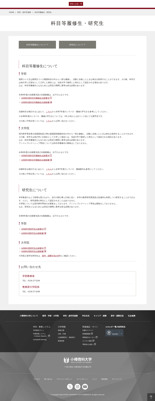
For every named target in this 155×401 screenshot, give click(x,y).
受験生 (6, 4)
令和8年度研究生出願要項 (32, 229)
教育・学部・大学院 (50, 316)
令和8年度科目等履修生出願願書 (35, 102)
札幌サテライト (87, 330)
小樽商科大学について (29, 316)
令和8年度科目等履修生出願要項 (35, 98)
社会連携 (131, 316)
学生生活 (85, 316)
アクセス (37, 379)
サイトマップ (116, 379)
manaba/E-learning (39, 339)
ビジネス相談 (87, 341)
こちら (49, 112)
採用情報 (104, 379)
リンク (94, 379)
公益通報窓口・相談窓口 (66, 337)
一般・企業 (24, 4)
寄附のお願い (75, 4)
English (55, 4)
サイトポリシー (82, 379)
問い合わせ (48, 379)
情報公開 (61, 330)
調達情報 (61, 341)
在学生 (40, 4)
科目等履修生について (36, 45)
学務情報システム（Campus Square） (40, 335)
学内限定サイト (38, 330)
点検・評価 (62, 334)
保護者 (33, 4)
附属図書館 (86, 334)
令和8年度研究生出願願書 (32, 233)
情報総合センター (88, 337)
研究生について (76, 45)
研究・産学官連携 (24, 12)
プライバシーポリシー (64, 379)
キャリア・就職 (100, 316)
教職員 (47, 4)
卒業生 (15, 4)
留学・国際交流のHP (51, 256)
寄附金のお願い (87, 344)
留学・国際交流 (117, 316)
